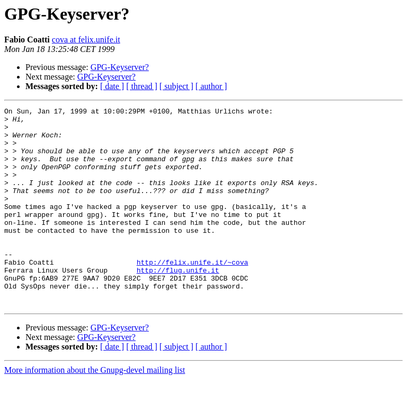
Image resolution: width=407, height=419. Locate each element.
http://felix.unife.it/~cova (193, 294)
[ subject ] (176, 86)
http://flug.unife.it (178, 303)
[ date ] (112, 86)
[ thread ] (141, 86)
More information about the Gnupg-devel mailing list (94, 409)
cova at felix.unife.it (86, 39)
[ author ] (211, 86)
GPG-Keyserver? (120, 67)
